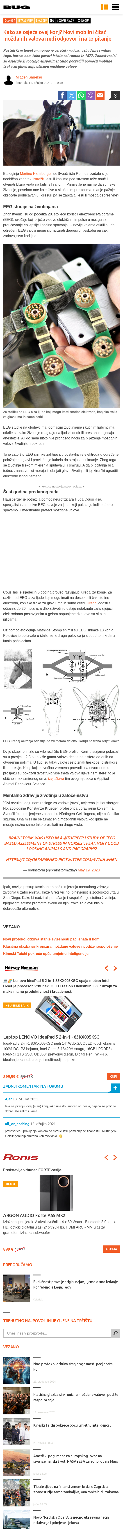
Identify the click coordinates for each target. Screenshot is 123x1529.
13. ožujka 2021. (26, 1099)
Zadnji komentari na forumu (33, 1086)
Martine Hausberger (36, 174)
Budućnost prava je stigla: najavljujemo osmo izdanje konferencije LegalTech (75, 1284)
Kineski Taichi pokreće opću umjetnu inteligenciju (46, 954)
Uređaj (92, 603)
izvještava (56, 779)
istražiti (39, 179)
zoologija (83, 20)
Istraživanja (25, 20)
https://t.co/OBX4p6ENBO (31, 859)
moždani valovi (66, 20)
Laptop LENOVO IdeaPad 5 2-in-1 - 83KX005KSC (51, 1036)
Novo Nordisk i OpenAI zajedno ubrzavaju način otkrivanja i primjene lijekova (71, 1520)
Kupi (113, 1076)
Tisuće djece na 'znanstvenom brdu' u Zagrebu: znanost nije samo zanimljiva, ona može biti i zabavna (76, 1489)
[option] (61, 1029)
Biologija (41, 20)
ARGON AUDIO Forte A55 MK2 (34, 1215)
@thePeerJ (74, 838)
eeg (52, 20)
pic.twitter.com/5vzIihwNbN (87, 859)
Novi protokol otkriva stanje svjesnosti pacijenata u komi (51, 939)
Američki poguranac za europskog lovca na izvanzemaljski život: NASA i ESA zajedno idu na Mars (75, 1458)
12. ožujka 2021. (43, 1124)
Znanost (10, 20)
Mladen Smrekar (29, 77)
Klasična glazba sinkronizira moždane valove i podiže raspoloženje (60, 946)
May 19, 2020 (89, 870)
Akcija (111, 1249)
